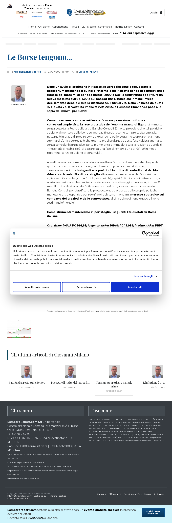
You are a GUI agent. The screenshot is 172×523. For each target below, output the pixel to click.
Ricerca (91, 26)
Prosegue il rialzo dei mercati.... (70, 382)
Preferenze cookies (57, 496)
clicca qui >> (13, 474)
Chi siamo (44, 26)
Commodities (56, 33)
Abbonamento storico (27, 71)
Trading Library (123, 26)
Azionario (22, 33)
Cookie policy (39, 496)
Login (155, 12)
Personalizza (86, 286)
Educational (71, 33)
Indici (115, 33)
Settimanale (105, 26)
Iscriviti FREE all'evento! (153, 512)
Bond (32, 33)
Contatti (139, 26)
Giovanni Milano (88, 71)
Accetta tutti (135, 286)
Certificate (42, 33)
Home (32, 26)
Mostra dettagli (143, 276)
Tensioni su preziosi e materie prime (114, 384)
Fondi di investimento (100, 33)
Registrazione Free (133, 494)
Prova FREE (78, 26)
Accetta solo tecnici (37, 286)
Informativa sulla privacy (19, 496)
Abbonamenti (60, 26)
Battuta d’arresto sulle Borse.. (27, 382)
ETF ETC (83, 33)
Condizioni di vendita (17, 498)
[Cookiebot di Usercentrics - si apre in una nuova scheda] (144, 233)
